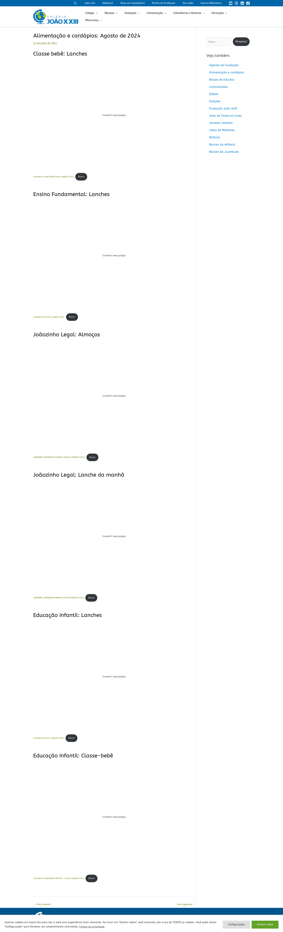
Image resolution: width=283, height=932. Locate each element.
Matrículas (237, 16)
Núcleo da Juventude (224, 151)
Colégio (99, 16)
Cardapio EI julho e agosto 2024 (48, 740)
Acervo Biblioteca (212, 3)
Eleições (214, 101)
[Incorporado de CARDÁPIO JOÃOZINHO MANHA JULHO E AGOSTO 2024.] (114, 537)
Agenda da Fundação (224, 65)
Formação (217, 16)
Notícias (214, 137)
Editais (213, 94)
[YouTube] (230, 3)
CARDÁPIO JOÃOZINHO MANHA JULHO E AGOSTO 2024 (58, 599)
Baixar (81, 177)
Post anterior (43, 906)
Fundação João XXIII (223, 108)
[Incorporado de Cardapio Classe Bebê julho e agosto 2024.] (114, 115)
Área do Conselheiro (140, 3)
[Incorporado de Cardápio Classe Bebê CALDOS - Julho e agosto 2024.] (114, 819)
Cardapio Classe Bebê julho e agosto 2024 (53, 177)
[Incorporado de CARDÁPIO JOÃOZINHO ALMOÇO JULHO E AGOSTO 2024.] (114, 396)
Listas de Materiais (221, 130)
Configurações (236, 924)
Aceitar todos (265, 924)
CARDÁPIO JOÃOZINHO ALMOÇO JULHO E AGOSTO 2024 (59, 458)
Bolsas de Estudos (221, 79)
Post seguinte (185, 906)
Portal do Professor (169, 3)
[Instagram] (236, 3)
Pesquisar (241, 41)
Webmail (117, 3)
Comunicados (218, 87)
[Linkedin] (242, 3)
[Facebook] (248, 3)
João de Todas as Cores (225, 115)
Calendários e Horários (188, 16)
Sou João (191, 3)
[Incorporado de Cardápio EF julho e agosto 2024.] (114, 256)
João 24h (101, 3)
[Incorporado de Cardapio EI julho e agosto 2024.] (114, 678)
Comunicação (158, 16)
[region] (141, 923)
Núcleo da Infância (222, 144)
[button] (88, 3)
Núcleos (117, 16)
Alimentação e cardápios (226, 72)
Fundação (136, 16)
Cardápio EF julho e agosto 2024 (49, 317)
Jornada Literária (221, 123)
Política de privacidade (93, 926)
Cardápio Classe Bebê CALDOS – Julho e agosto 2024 (58, 880)
